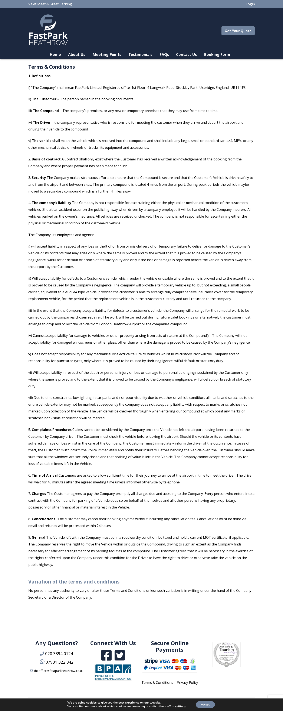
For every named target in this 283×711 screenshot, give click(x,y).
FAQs (164, 54)
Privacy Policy (187, 682)
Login (250, 4)
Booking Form (217, 54)
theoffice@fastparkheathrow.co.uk (58, 671)
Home (55, 54)
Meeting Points (106, 54)
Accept (205, 704)
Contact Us (186, 54)
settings (179, 706)
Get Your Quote (238, 30)
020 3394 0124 (59, 653)
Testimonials (140, 54)
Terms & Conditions (157, 682)
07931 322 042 (59, 662)
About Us (76, 54)
